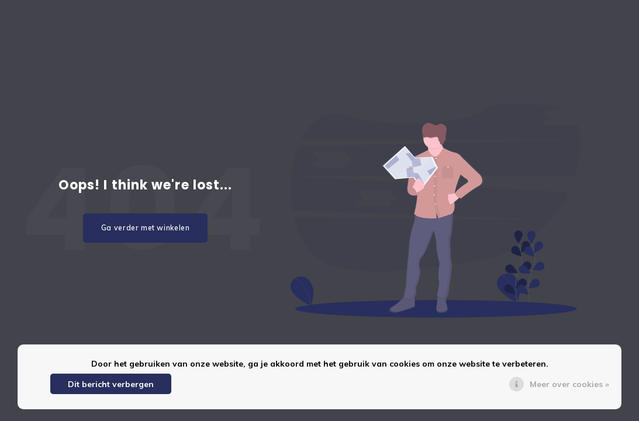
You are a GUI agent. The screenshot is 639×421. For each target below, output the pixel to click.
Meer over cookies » (569, 384)
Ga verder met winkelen (145, 227)
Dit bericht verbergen (111, 384)
